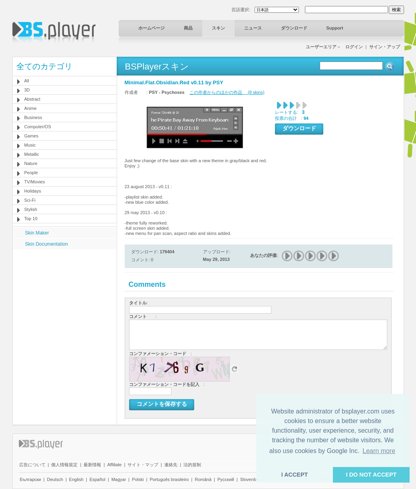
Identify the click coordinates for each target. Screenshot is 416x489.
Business (33, 117)
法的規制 (192, 464)
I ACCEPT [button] (294, 474)
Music (30, 145)
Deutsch (55, 479)
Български (30, 479)
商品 (188, 28)
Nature (31, 163)
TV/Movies (34, 181)
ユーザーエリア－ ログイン (334, 46)
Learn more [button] (378, 450)
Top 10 (31, 218)
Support (334, 28)
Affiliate (114, 464)
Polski (137, 479)
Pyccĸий (225, 479)
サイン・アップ (384, 46)
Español (97, 479)
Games (31, 135)
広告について (32, 464)
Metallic (31, 154)
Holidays (32, 191)
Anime (30, 108)
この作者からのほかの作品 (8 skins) (227, 92)
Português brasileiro (169, 479)
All (26, 80)
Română (203, 479)
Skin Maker (37, 233)
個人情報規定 (64, 464)
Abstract (32, 99)
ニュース (253, 28)
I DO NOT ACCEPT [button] (371, 474)
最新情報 (92, 464)
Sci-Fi (30, 200)
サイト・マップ (142, 464)
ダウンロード (294, 28)
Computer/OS (37, 126)
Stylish (30, 209)
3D (27, 89)
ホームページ (151, 28)
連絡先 (170, 464)
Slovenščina (252, 479)
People (31, 172)
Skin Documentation (46, 244)
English (76, 479)
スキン (218, 28)
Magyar (118, 479)
